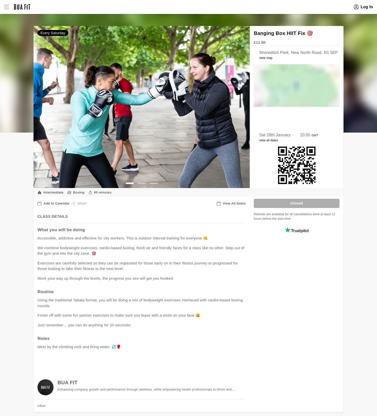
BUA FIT (68, 382)
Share (79, 204)
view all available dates (139, 362)
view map (265, 58)
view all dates (268, 140)
